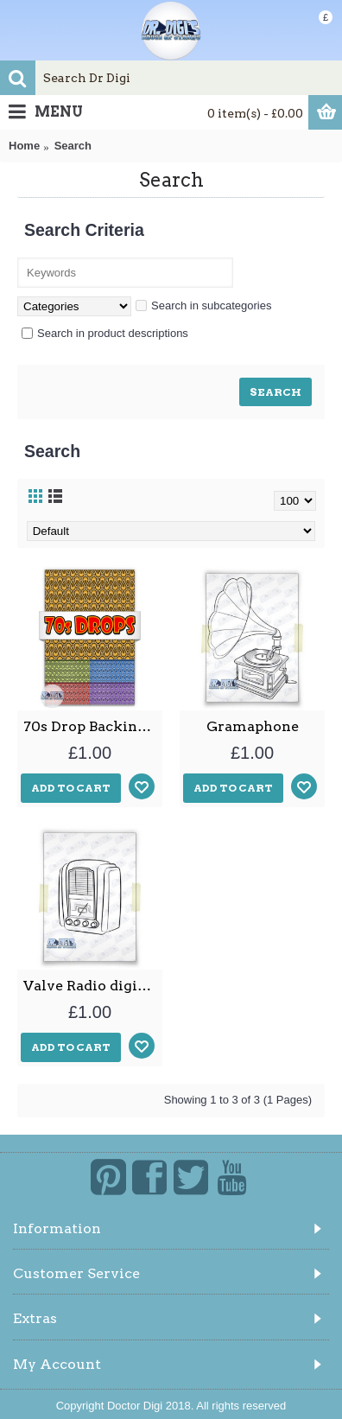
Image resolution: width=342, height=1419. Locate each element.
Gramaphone (252, 726)
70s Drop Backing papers (92, 726)
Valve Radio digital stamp (92, 985)
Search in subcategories (203, 305)
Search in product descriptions (105, 333)
